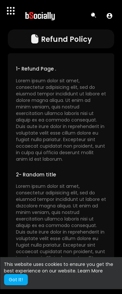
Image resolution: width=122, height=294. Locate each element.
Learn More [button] (90, 271)
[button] (109, 16)
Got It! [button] (16, 279)
